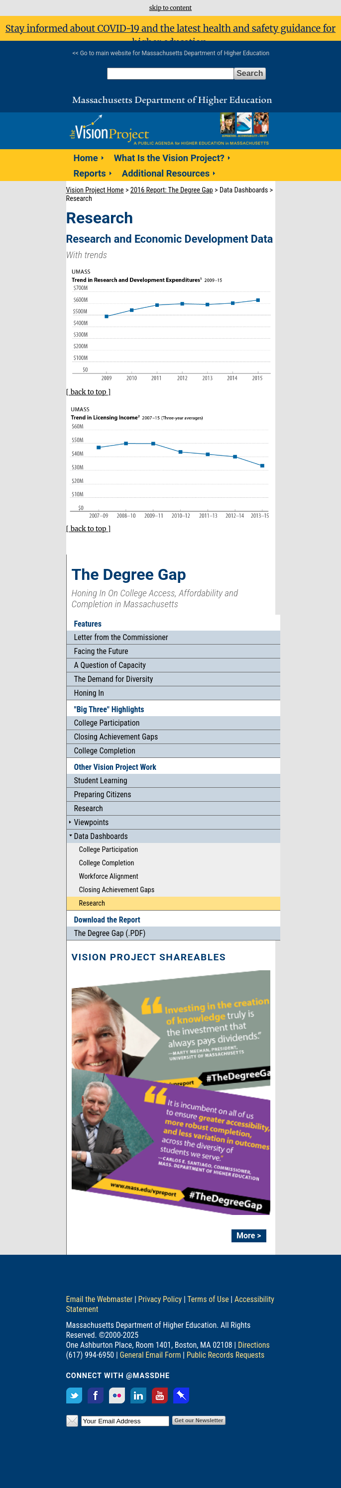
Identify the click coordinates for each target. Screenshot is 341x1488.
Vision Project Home (95, 190)
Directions (254, 1345)
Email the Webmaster (99, 1299)
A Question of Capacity (110, 665)
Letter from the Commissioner (121, 637)
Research (88, 808)
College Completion (104, 750)
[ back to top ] (88, 392)
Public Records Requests (226, 1355)
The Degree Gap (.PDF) (110, 933)
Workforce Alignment (108, 876)
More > (248, 1235)
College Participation (107, 723)
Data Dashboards (101, 836)
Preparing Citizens (102, 794)
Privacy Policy (160, 1299)
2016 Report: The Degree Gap (171, 190)
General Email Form (150, 1355)
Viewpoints (91, 822)
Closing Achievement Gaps (116, 737)
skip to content (170, 7)
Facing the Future (101, 651)
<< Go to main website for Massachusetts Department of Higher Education (171, 53)
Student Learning (100, 780)
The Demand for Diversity (113, 679)
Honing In (89, 693)
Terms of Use (208, 1299)
